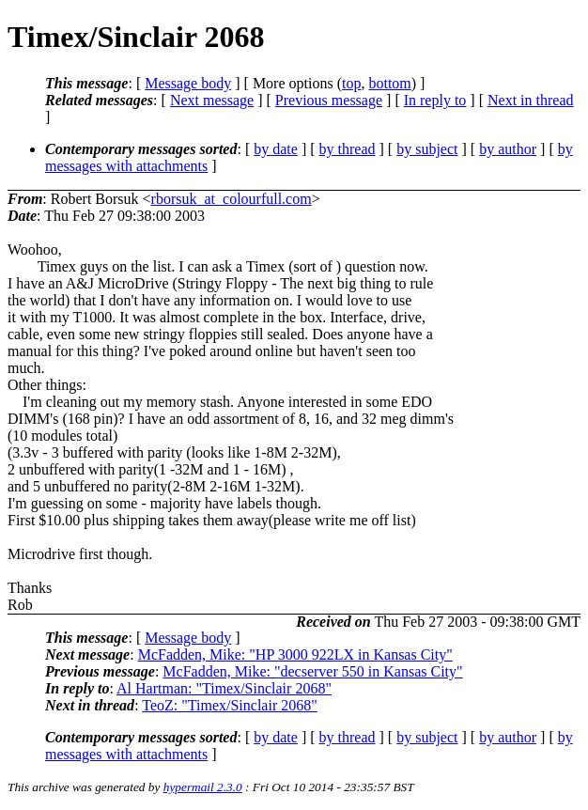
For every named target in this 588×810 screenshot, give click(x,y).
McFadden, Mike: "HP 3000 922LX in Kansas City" (295, 654)
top (351, 83)
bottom (389, 83)
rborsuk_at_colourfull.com (231, 199)
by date (276, 149)
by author (507, 149)
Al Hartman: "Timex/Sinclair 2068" (224, 688)
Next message (212, 100)
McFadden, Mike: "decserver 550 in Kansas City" (312, 671)
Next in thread (530, 100)
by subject (426, 149)
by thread (347, 149)
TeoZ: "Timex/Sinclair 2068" (229, 705)
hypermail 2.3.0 (202, 787)
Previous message (328, 100)
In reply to (435, 100)
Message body (188, 83)
